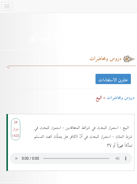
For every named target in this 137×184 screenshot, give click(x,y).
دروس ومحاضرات (120, 97)
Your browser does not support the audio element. (71, 157)
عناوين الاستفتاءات (113, 79)
